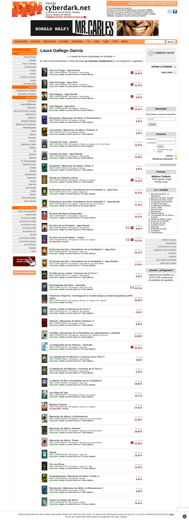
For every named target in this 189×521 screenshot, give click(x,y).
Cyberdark (31, 101)
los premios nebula (28, 221)
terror (33, 251)
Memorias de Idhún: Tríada (63, 440)
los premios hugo (28, 218)
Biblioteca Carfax (28, 144)
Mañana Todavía (58, 404)
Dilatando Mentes (28, 121)
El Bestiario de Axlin (158, 229)
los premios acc (29, 231)
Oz (34, 151)
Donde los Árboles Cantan (63, 177)
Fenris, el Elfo (156, 208)
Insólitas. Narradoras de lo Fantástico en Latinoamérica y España (84, 333)
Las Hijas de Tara (58, 392)
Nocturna (32, 138)
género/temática (28, 53)
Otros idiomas (30, 201)
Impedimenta (30, 174)
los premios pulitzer (27, 238)
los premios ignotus (27, 241)
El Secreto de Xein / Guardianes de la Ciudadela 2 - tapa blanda (83, 261)
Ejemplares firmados (27, 94)
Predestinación (157, 233)
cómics (33, 73)
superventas (30, 214)
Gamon (33, 194)
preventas (49, 41)
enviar (152, 124)
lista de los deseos (168, 165)
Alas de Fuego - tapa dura (63, 82)
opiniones (77, 41)
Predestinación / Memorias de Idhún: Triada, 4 (74, 476)
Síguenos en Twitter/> (170, 11)
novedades (21, 41)
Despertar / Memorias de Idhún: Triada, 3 (71, 165)
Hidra (33, 131)
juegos (33, 80)
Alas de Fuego (156, 209)
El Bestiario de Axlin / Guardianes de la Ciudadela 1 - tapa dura (83, 189)
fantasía (32, 60)
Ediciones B (31, 114)
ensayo (33, 70)
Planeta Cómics (29, 164)
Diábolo (32, 148)
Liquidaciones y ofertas (26, 91)
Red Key (32, 184)
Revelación (155, 231)
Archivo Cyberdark (24, 272)
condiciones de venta (167, 246)
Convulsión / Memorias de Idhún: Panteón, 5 (73, 130)
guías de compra (27, 207)
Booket (33, 171)
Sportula (32, 154)
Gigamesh (31, 178)
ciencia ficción (30, 57)
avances (35, 41)
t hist (115, 41)
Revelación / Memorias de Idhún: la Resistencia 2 (76, 488)
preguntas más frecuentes (165, 250)
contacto (172, 256)
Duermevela (30, 188)
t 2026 (105, 41)
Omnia (52, 452)
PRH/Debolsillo (29, 128)
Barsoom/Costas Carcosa (25, 111)
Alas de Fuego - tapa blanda (64, 70)
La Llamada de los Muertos (161, 202)
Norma (33, 181)
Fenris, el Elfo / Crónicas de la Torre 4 (69, 309)
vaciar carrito (168, 72)
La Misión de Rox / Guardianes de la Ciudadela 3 (75, 380)
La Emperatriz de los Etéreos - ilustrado (70, 345)
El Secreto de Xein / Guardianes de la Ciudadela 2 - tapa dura (82, 249)
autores (64, 41)
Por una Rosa (56, 464)
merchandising (29, 84)
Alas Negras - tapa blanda (63, 94)
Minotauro (31, 108)
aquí (172, 514)
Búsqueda (155, 227)
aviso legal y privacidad (166, 260)
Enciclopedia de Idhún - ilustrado (67, 285)
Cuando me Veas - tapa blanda (65, 154)
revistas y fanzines (28, 77)
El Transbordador (28, 161)
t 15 (88, 41)
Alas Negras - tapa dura (62, 106)
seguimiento (171, 243)
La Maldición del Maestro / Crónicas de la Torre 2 (75, 368)
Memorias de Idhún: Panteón (65, 428)
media (124, 41)
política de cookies (168, 263)
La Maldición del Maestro (161, 206)
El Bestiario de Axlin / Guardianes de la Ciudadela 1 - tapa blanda (84, 201)
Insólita (33, 168)
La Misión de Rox (158, 225)
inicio (33, 49)
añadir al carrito (60, 74)
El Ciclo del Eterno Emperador (65, 213)
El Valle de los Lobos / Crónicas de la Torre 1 (73, 273)
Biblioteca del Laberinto (26, 124)
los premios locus (28, 224)
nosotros (172, 253)
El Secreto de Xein (158, 223)
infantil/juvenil (30, 67)
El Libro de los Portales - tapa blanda (69, 225)
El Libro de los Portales (160, 221)
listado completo (169, 240)
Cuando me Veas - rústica (63, 142)
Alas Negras (156, 211)
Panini (33, 191)
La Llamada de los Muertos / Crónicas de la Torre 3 (76, 356)
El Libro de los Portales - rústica (66, 237)
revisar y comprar (164, 66)
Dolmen (32, 141)
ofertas (32, 87)
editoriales (30, 97)
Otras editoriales (29, 198)
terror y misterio (29, 63)
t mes (96, 41)
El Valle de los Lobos (159, 204)
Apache (32, 158)
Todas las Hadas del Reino (63, 500)
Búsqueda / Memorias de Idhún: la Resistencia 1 (75, 118)
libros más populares (27, 211)
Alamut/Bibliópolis (28, 104)
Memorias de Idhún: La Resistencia (68, 416)
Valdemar (32, 118)
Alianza (33, 134)
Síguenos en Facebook (175, 11)
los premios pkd (29, 228)
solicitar (59, 242)
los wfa (33, 234)
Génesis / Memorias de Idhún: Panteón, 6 (71, 321)
